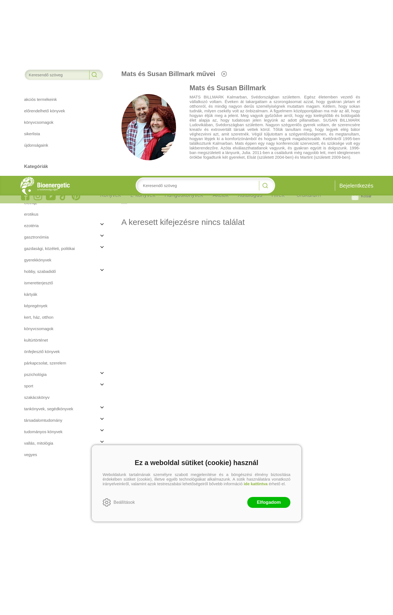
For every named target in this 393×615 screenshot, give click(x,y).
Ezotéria (31, 49)
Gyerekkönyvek (37, 84)
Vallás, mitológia (38, 267)
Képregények (35, 130)
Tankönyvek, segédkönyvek (48, 233)
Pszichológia (35, 198)
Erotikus (31, 38)
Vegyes (30, 278)
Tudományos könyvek (43, 256)
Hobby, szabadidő (40, 95)
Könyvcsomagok (38, 152)
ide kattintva (256, 308)
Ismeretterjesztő (38, 107)
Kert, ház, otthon (38, 141)
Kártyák (30, 118)
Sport (28, 210)
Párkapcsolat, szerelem (45, 187)
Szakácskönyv (36, 221)
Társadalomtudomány (43, 244)
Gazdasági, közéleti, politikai (49, 72)
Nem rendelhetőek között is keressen (166, 25)
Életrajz (30, 27)
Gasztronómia (36, 61)
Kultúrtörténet (36, 164)
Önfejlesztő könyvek (42, 175)
